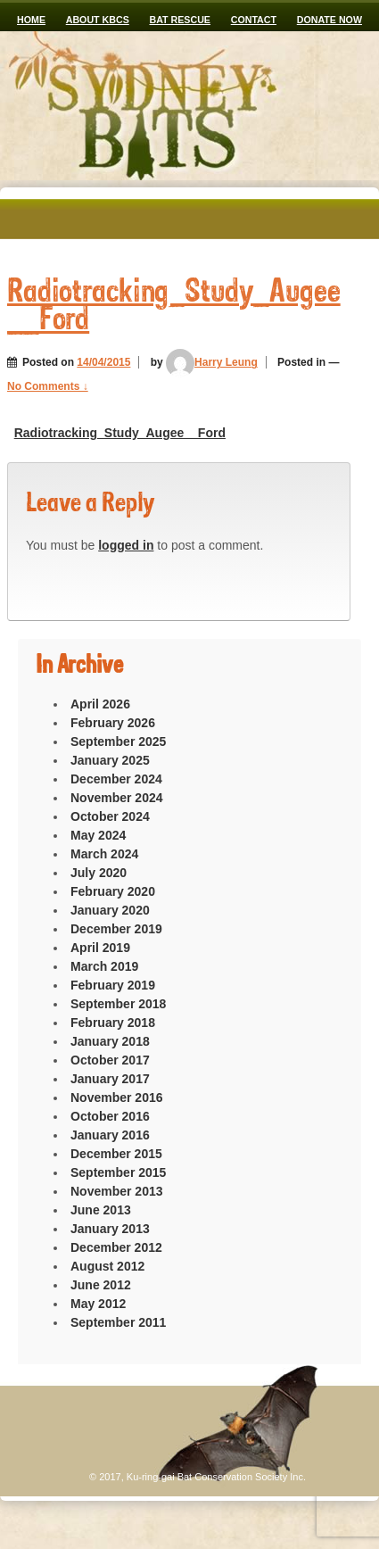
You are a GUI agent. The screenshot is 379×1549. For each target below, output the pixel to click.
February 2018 (112, 1022)
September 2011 (118, 1322)
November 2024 (116, 798)
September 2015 (118, 1172)
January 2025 (110, 760)
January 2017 (110, 1079)
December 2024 (116, 779)
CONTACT (253, 19)
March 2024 (104, 854)
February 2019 (112, 985)
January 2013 (110, 1229)
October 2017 (110, 1060)
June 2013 (100, 1210)
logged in (125, 545)
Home (31, 19)
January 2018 (110, 1041)
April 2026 (100, 704)
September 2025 (118, 741)
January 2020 (110, 910)
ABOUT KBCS (97, 19)
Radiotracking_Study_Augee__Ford (120, 433)
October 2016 (110, 1116)
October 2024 (110, 816)
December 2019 (116, 929)
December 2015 (116, 1154)
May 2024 (98, 835)
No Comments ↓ (47, 386)
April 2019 (100, 947)
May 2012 (98, 1303)
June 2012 (100, 1285)
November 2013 (116, 1191)
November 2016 (116, 1097)
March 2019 (104, 966)
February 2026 (112, 723)
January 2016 (110, 1135)
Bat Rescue (180, 19)
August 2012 (107, 1266)
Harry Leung (212, 362)
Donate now (329, 19)
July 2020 (98, 873)
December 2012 (116, 1247)
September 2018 (118, 1004)
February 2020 (112, 891)
